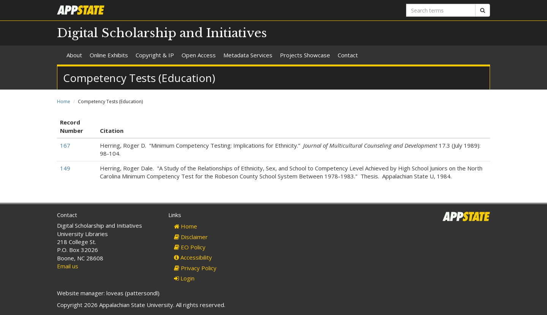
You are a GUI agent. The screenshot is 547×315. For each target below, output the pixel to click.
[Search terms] (441, 10)
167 (65, 145)
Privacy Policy (195, 268)
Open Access (199, 55)
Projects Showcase (305, 55)
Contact (348, 55)
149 (65, 168)
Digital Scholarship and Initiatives (162, 33)
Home (63, 101)
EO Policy (190, 247)
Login (184, 278)
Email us (67, 266)
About (74, 55)
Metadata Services (247, 55)
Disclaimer (191, 237)
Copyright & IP (155, 55)
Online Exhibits (109, 55)
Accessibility (193, 257)
